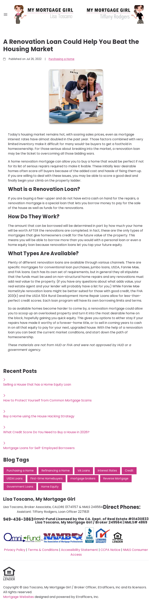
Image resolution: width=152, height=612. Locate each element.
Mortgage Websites (19, 597)
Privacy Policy (14, 550)
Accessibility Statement (79, 550)
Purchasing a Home (61, 59)
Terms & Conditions (43, 550)
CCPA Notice (110, 550)
